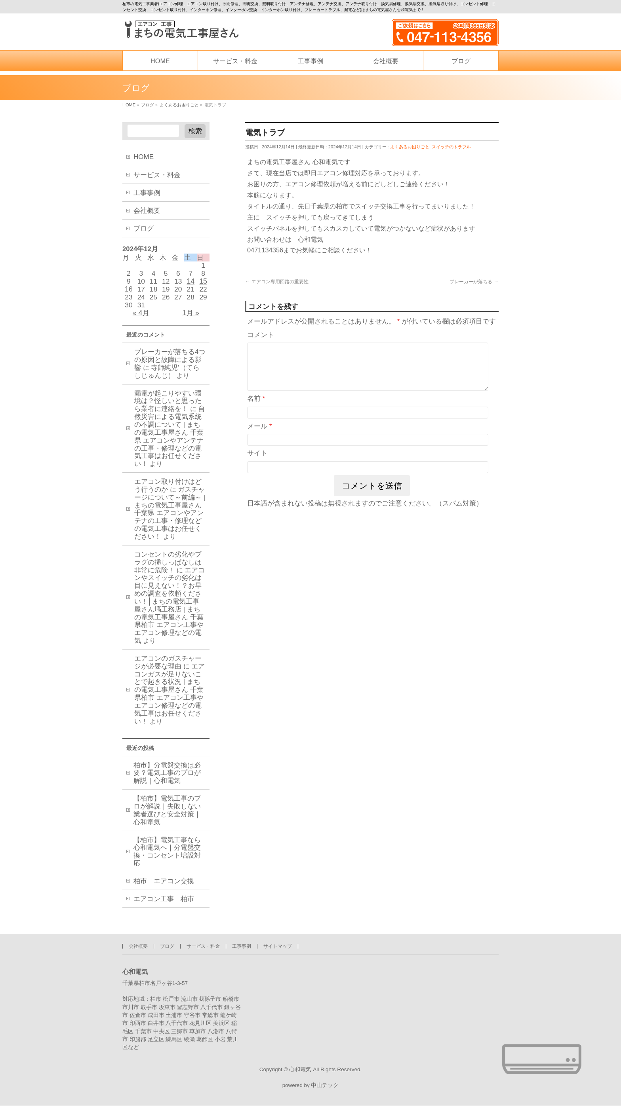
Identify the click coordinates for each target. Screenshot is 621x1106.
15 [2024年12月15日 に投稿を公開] (203, 283)
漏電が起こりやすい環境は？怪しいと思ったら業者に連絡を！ (168, 406)
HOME (143, 157)
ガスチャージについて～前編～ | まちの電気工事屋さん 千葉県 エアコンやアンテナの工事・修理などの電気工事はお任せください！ (169, 518)
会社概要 (146, 210)
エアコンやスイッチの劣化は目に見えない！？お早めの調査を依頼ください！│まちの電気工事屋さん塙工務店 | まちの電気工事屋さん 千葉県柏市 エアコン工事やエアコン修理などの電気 (169, 611)
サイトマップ (277, 945)
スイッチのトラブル (451, 146)
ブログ (143, 228)
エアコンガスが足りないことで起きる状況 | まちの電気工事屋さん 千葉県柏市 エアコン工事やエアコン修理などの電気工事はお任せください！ (169, 699)
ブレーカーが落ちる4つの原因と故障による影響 (169, 365)
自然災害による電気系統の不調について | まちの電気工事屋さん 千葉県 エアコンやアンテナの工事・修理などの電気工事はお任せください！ (169, 442)
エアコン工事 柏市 (163, 904)
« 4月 (141, 317)
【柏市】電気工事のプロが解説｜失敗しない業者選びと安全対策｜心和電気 (167, 816)
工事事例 (146, 193)
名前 (256, 409)
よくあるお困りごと (409, 146)
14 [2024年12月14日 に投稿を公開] (190, 283)
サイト (257, 464)
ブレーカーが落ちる (474, 282)
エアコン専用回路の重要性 (277, 282)
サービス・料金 (157, 175)
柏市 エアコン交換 (163, 887)
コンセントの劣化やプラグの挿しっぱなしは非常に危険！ (168, 567)
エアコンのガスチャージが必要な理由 (168, 667)
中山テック (325, 1086)
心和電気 (300, 1069)
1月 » (190, 317)
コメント (260, 336)
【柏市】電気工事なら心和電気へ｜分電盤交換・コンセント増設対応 (167, 857)
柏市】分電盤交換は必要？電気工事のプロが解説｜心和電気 (167, 778)
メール (259, 437)
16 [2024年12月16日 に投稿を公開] (129, 292)
